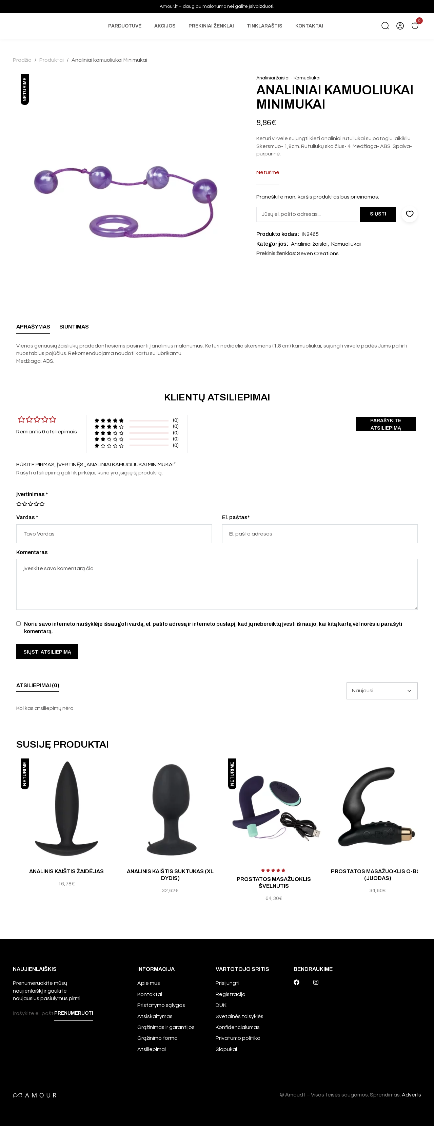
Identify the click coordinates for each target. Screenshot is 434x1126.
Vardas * (27, 517)
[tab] (33, 328)
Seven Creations (318, 253)
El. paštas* (236, 517)
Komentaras (32, 552)
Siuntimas (74, 327)
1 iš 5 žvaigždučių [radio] (19, 504)
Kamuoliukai (307, 78)
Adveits (411, 1094)
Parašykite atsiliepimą (386, 424)
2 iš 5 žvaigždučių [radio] (21, 504)
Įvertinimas (32, 494)
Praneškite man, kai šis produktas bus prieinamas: (317, 197)
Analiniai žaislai (273, 78)
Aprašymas (33, 327)
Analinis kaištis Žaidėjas (66, 871)
